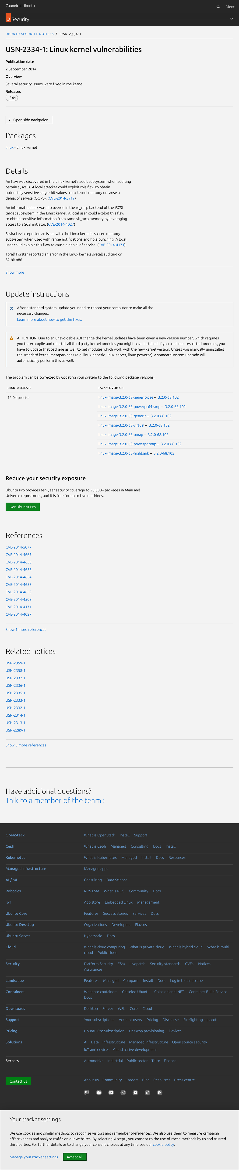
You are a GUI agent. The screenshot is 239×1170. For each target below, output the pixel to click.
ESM (121, 964)
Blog (146, 1080)
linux (10, 147)
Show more (15, 272)
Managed (118, 846)
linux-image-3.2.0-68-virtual (121, 425)
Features (91, 913)
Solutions (14, 1042)
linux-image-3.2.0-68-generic (122, 416)
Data (95, 1042)
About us (91, 1080)
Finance (170, 1061)
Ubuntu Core (16, 913)
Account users (130, 1020)
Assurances (93, 969)
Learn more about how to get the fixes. (49, 319)
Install (125, 835)
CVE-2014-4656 (19, 562)
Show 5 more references (26, 745)
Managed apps (96, 868)
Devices (175, 1031)
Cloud (11, 947)
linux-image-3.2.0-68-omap (120, 434)
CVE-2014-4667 (19, 554)
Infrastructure (113, 1042)
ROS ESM (91, 891)
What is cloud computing (104, 947)
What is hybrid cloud (186, 947)
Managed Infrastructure (148, 1042)
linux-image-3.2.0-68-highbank (123, 453)
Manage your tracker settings (34, 1157)
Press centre (184, 1080)
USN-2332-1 (15, 708)
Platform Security (98, 964)
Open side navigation (30, 120)
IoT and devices (96, 1049)
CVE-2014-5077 (19, 547)
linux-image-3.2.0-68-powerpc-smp (127, 444)
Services (139, 913)
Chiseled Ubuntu (136, 992)
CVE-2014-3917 (62, 198)
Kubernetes (15, 857)
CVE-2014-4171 (111, 245)
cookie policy (163, 1144)
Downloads (15, 1008)
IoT (8, 902)
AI (85, 1042)
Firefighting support (200, 1020)
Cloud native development (135, 1049)
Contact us (18, 1081)
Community (138, 891)
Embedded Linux (119, 902)
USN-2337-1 (15, 678)
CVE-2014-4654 (19, 577)
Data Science (116, 880)
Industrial (115, 1061)
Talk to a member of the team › (55, 800)
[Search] (218, 6)
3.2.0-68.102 (168, 397)
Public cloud (107, 952)
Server (107, 1008)
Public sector (137, 1061)
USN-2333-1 (15, 700)
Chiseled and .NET (169, 992)
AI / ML (12, 880)
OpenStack (15, 835)
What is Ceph (95, 846)
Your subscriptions (99, 1020)
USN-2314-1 (15, 715)
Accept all (75, 1157)
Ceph (10, 846)
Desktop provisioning (146, 1031)
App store (92, 902)
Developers (121, 924)
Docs (157, 846)
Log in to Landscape (186, 980)
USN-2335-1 (15, 693)
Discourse (171, 1020)
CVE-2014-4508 (19, 599)
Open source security (189, 1042)
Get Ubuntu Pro (23, 507)
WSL (121, 1008)
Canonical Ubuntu (20, 5)
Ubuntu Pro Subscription (104, 1031)
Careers (132, 1080)
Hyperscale (93, 936)
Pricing (152, 1020)
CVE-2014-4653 (19, 584)
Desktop (91, 1008)
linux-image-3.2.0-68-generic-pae (125, 397)
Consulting (139, 846)
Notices (204, 964)
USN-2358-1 (15, 670)
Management (148, 902)
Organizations (95, 924)
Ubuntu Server (18, 936)
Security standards (165, 964)
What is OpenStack (99, 835)
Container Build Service (208, 992)
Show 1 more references (26, 629)
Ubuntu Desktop (20, 924)
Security (13, 964)
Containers (15, 992)
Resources (177, 857)
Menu (230, 6)
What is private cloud (147, 947)
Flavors (141, 924)
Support (140, 835)
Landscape (15, 980)
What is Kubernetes (100, 857)
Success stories (115, 913)
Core (134, 1008)
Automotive (94, 1061)
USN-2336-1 (15, 685)
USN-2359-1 (15, 663)
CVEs (189, 964)
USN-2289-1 (15, 730)
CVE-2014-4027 (61, 224)
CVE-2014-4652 (19, 592)
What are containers (100, 992)
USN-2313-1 (15, 723)
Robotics (13, 891)
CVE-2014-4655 (19, 569)
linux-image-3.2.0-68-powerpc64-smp (129, 406)
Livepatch (137, 964)
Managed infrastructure (26, 868)
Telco (155, 1061)
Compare (130, 980)
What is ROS (114, 891)
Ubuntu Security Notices (30, 33)
